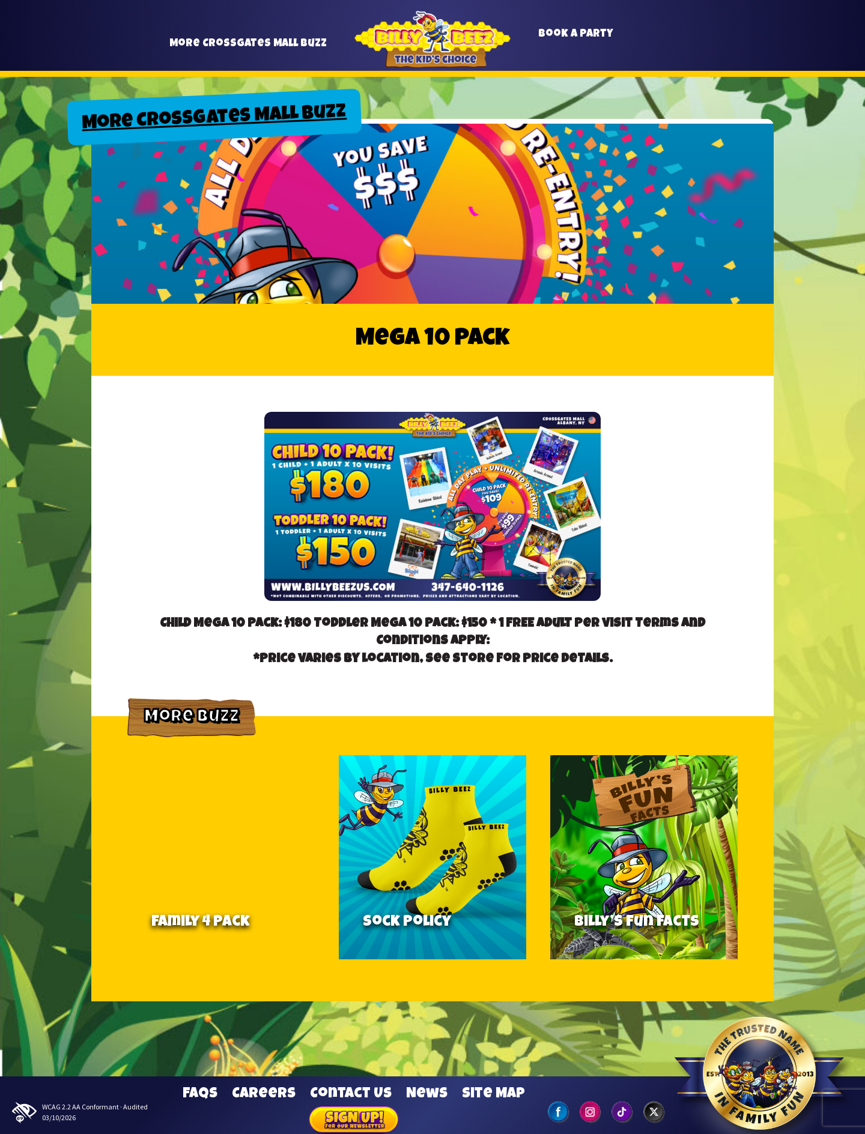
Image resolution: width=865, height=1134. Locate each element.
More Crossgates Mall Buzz (248, 48)
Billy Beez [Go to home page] (432, 53)
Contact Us (351, 1094)
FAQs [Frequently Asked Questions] (200, 1094)
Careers (264, 1094)
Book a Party (575, 39)
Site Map (493, 1094)
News (427, 1094)
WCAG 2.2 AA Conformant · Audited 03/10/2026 (80, 1112)
